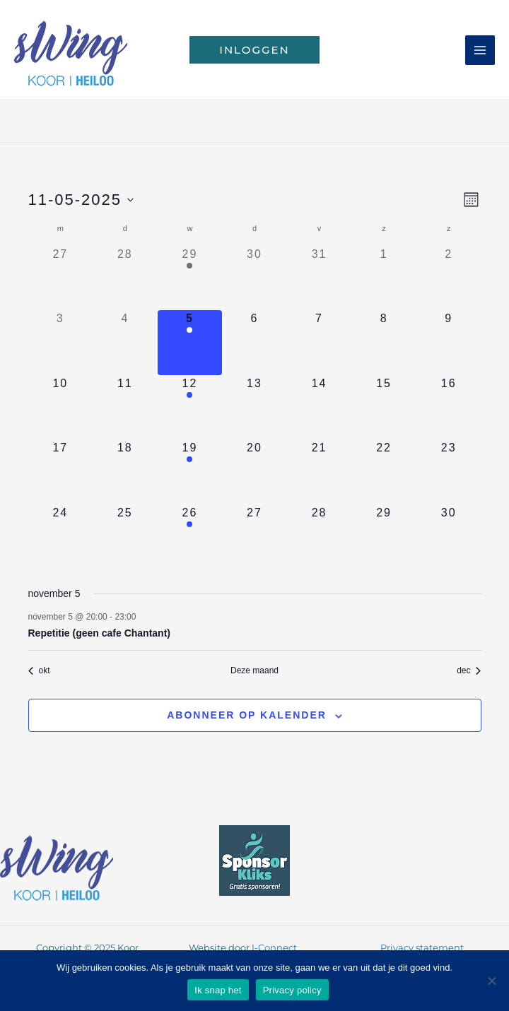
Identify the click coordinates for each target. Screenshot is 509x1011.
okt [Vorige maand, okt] (39, 670)
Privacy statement (422, 947)
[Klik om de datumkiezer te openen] (81, 199)
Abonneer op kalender (247, 715)
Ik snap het (217, 990)
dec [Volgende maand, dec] (469, 670)
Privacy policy (292, 990)
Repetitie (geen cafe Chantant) (99, 633)
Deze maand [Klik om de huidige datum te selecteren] (254, 670)
